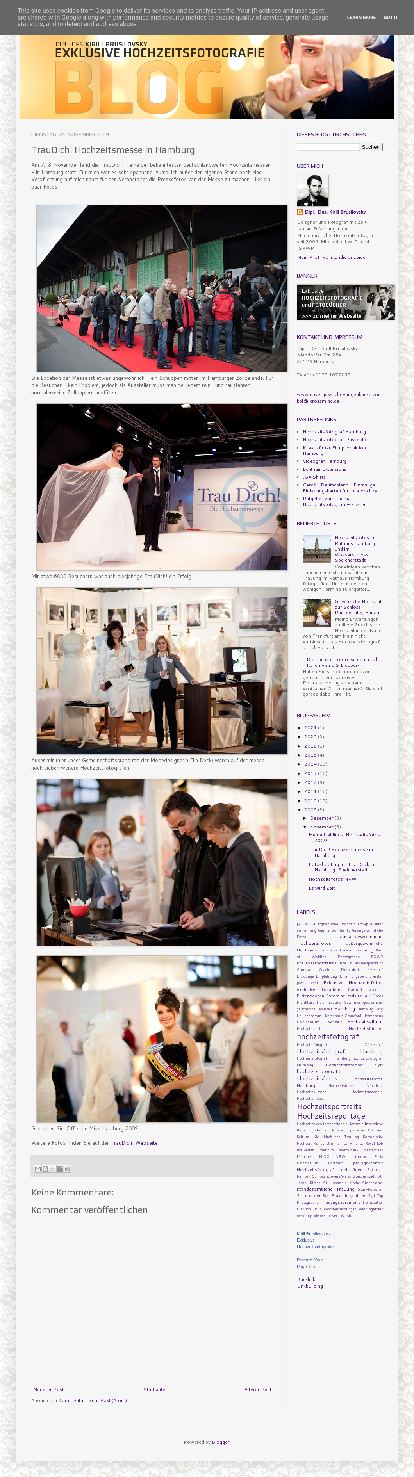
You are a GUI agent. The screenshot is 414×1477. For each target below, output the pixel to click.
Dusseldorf (350, 969)
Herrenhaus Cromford (342, 1015)
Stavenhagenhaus (349, 1195)
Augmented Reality (334, 930)
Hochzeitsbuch (309, 1028)
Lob (380, 1143)
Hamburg (344, 1008)
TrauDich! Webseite (134, 1142)
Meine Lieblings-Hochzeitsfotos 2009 (344, 837)
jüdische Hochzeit (366, 1130)
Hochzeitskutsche (311, 1091)
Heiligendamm (309, 1015)
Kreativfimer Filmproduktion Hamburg (334, 450)
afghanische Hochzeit (336, 923)
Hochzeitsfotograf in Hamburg (324, 1058)
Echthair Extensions (324, 469)
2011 (311, 791)
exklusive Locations (319, 989)
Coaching (327, 969)
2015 (311, 755)
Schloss (318, 1176)
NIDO (324, 1156)
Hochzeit (333, 1021)
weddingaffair (371, 1209)
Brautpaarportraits (315, 963)
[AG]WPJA (306, 923)
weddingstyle (308, 1215)
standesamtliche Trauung (326, 1189)
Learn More (361, 17)
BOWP (377, 956)
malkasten (305, 1150)
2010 (311, 800)
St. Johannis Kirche (341, 1182)
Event (313, 982)
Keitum (303, 1136)
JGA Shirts (314, 477)
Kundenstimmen (328, 1143)
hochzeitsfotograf (328, 1036)
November (322, 826)
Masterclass (373, 1150)
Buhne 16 (343, 963)
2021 (311, 727)
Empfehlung (326, 976)
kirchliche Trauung (341, 1136)
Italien (302, 1130)
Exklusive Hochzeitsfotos (353, 982)
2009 (311, 809)
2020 (311, 736)
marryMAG (348, 1150)
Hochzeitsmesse (310, 1098)
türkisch (304, 1209)
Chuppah (304, 969)
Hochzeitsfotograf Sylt (354, 1064)
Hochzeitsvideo (309, 1123)
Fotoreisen (359, 995)
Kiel (317, 1136)
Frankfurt (305, 1002)
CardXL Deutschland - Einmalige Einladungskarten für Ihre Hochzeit (341, 487)
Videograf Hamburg (325, 461)
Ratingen (375, 1169)
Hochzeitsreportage (331, 1115)
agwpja (364, 923)
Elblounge (305, 976)
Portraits (335, 1162)
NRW (340, 1156)
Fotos (378, 995)
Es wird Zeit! (322, 888)
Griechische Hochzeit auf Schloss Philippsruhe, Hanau (358, 607)
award (335, 950)
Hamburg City (370, 1009)
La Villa (351, 1143)
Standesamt (372, 1182)
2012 (311, 782)
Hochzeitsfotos (317, 1078)
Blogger (221, 1442)
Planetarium (307, 1162)
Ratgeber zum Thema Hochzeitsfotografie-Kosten (335, 501)
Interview (373, 1123)
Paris (378, 1156)
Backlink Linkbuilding (310, 1282)
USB (317, 1209)
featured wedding (365, 989)
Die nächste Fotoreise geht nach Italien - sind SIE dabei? (342, 662)
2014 (311, 764)
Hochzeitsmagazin (367, 1091)
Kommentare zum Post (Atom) (92, 1400)
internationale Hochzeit (343, 1123)
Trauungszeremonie (341, 1202)
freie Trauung (329, 1002)
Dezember (322, 817)
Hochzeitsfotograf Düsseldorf (336, 439)
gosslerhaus (373, 1002)
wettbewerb (329, 1215)
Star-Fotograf (370, 1189)
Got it (391, 17)
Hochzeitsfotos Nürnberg (355, 1085)
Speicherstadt (364, 1176)
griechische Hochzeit (314, 1009)
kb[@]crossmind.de (318, 400)
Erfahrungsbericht (355, 976)
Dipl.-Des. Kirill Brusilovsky (335, 212)
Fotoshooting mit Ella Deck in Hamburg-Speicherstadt (341, 867)
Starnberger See (313, 1195)
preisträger (350, 1169)
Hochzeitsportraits (329, 1106)
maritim (326, 1150)
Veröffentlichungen (340, 1209)
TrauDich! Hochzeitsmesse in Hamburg (341, 852)
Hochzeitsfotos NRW (333, 879)
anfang (310, 930)
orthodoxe (360, 1156)
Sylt (371, 1195)
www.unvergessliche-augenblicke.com (339, 394)
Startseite (154, 1389)
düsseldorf (374, 969)
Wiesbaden (350, 1215)
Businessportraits (368, 963)
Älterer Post (257, 1389)
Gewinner (352, 1002)
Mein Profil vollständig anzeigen (332, 257)
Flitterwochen (310, 995)
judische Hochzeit (329, 1130)
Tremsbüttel (372, 1202)
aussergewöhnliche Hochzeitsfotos (340, 939)
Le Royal (367, 1143)
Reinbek (303, 1176)
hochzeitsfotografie (319, 1071)
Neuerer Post (48, 1389)
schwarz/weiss (339, 1176)
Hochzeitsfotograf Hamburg (334, 431)
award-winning (358, 950)
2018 (311, 746)
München (305, 1156)
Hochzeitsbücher (366, 1028)
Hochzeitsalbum (365, 1021)
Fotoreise (335, 995)
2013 (311, 773)
